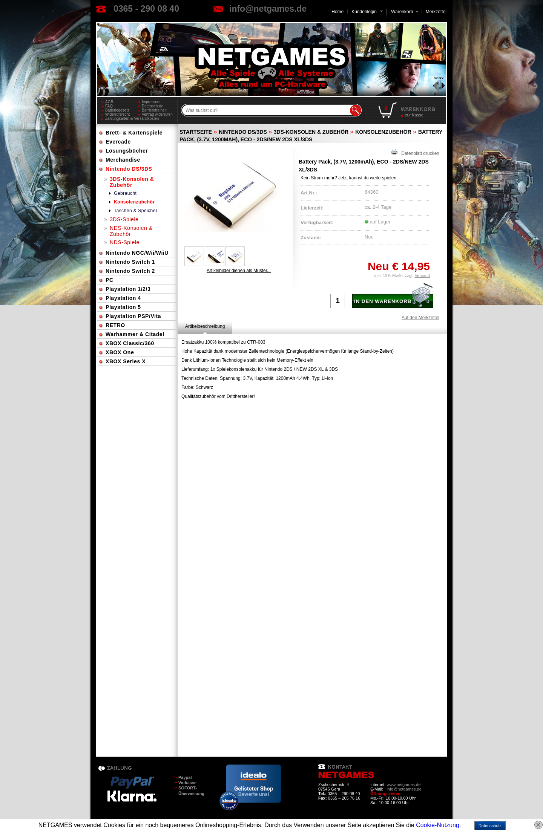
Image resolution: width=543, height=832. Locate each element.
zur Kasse (414, 115)
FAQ (109, 106)
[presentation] (205, 326)
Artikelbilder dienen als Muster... (239, 270)
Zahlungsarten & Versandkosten (121, 118)
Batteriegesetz (117, 110)
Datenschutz (152, 106)
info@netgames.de (268, 9)
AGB (109, 102)
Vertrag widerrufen (157, 114)
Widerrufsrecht (117, 114)
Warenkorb (402, 11)
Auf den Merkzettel (420, 317)
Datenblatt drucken (415, 152)
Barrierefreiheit (154, 110)
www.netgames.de (403, 784)
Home (337, 11)
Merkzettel (436, 11)
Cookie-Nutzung (437, 825)
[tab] (205, 326)
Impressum (151, 102)
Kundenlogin (367, 11)
